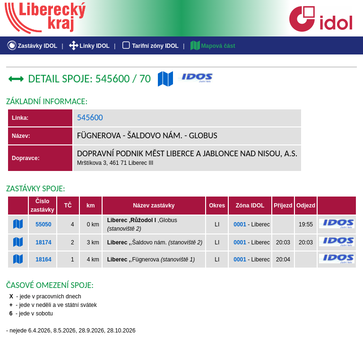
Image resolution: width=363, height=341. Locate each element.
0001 (239, 224)
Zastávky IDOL (31, 46)
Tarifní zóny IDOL (149, 46)
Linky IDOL (89, 46)
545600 (90, 117)
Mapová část (212, 46)
